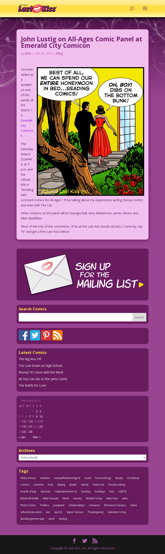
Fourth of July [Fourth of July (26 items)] (28, 491)
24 (41, 426)
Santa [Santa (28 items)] (133, 505)
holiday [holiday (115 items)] (85, 491)
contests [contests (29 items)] (38, 484)
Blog (59, 53)
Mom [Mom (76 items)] (66, 498)
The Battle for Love (32, 385)
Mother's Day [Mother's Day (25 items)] (94, 498)
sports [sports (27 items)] (58, 512)
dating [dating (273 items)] (61, 484)
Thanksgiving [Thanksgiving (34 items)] (95, 512)
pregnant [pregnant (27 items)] (58, 505)
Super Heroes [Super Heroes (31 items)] (75, 512)
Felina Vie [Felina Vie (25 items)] (98, 484)
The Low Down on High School (40, 366)
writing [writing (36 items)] (63, 519)
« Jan (22, 437)
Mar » (37, 437)
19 (24, 426)
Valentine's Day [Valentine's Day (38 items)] (117, 512)
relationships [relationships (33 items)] (77, 505)
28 (30, 432)
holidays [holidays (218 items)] (100, 491)
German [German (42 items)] (45, 491)
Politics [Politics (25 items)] (44, 505)
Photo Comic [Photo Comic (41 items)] (28, 505)
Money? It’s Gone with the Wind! (41, 372)
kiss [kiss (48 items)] (111, 491)
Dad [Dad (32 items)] (50, 484)
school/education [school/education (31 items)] (31, 512)
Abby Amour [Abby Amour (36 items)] (28, 478)
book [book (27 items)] (88, 478)
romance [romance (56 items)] (94, 505)
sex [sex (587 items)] (48, 512)
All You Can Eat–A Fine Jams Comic (43, 379)
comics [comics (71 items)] (24, 484)
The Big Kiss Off (30, 359)
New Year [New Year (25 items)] (112, 498)
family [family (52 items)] (85, 484)
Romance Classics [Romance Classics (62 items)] (115, 505)
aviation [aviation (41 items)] (45, 478)
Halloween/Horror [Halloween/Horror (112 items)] (66, 491)
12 (24, 421)
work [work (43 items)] (52, 519)
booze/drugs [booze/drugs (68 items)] (103, 478)
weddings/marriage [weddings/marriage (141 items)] (32, 519)
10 (41, 416)
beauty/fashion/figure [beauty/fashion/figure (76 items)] (67, 478)
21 (30, 426)
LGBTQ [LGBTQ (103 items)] (122, 491)
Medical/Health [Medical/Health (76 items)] (29, 498)
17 (41, 421)
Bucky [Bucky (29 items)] (119, 478)
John (28, 53)
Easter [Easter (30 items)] (73, 484)
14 (30, 421)
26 (24, 432)
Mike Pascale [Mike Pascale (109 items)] (50, 498)
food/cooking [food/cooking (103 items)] (116, 484)
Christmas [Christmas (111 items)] (133, 478)
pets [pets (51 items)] (125, 498)
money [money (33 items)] (77, 498)
